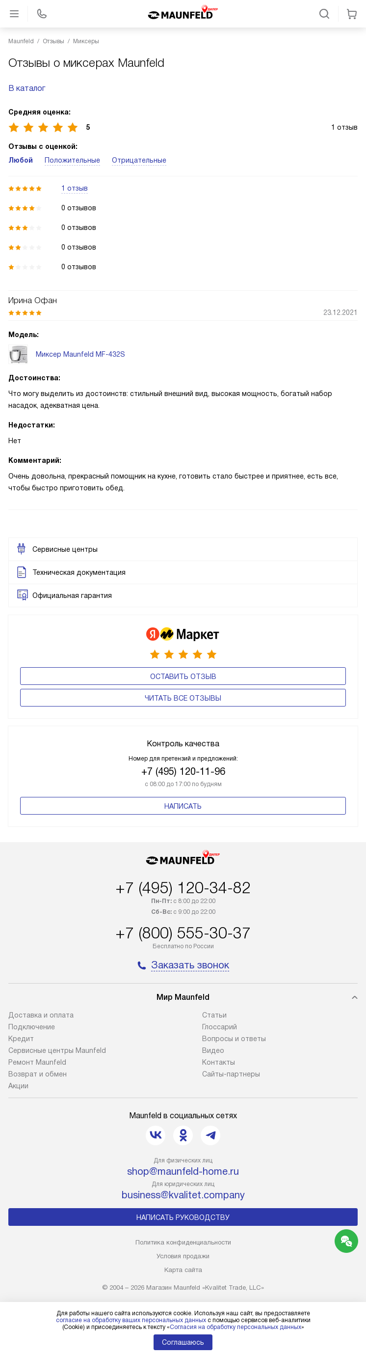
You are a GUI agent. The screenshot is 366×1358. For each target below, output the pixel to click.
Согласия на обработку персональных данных (235, 1327)
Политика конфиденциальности (183, 1242)
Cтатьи (214, 1015)
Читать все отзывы (183, 698)
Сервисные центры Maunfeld (57, 1050)
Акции (18, 1086)
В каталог (26, 88)
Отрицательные (139, 160)
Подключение (31, 1027)
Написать (183, 806)
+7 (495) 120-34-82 (183, 888)
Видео (213, 1050)
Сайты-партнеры (231, 1074)
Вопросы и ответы (234, 1039)
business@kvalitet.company (183, 1194)
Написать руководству (183, 1217)
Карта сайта (183, 1269)
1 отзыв (74, 188)
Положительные (72, 160)
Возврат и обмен (37, 1074)
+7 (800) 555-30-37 (183, 933)
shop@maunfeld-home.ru (183, 1171)
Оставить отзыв (183, 676)
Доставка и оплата (41, 1015)
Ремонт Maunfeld (37, 1062)
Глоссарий (219, 1027)
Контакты (218, 1062)
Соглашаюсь (183, 1342)
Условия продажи (183, 1256)
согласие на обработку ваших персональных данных (131, 1320)
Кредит (21, 1039)
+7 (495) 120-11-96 (183, 771)
